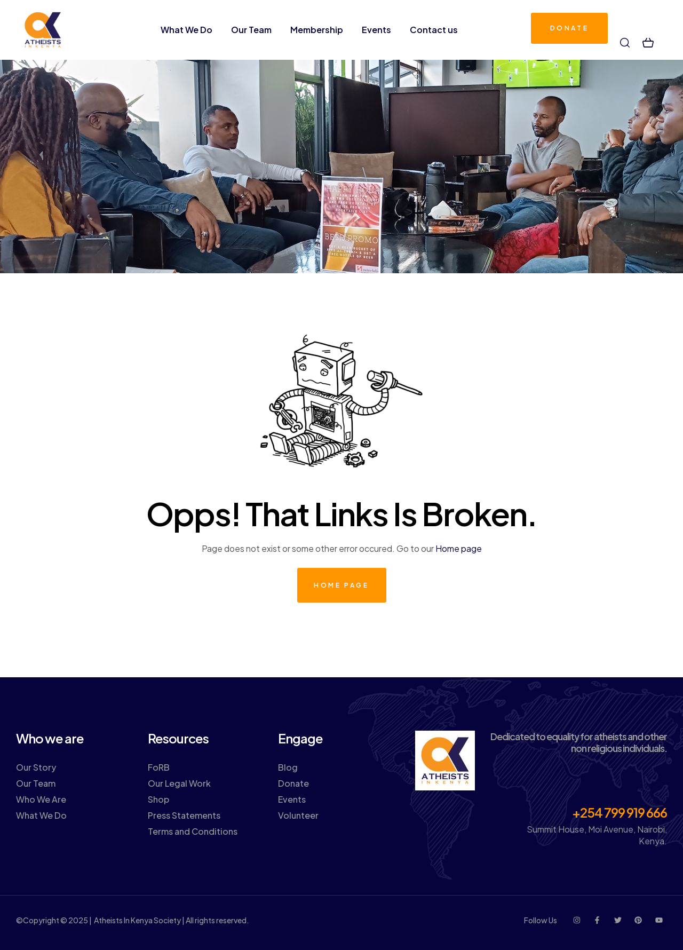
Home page (458, 548)
